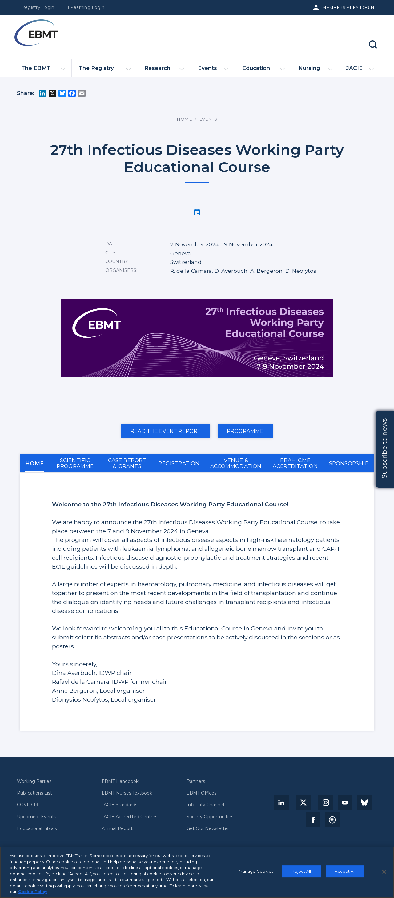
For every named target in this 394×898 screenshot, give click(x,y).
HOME (34, 463)
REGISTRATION (178, 463)
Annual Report (117, 828)
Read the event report (166, 431)
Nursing (315, 71)
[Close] (384, 872)
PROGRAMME (245, 431)
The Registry (105, 71)
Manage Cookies (256, 871)
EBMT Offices (201, 793)
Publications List (34, 793)
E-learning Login (86, 7)
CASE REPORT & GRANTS (127, 463)
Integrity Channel (205, 804)
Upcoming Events (36, 816)
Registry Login (38, 7)
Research (164, 71)
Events (213, 71)
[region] (197, 872)
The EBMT (43, 71)
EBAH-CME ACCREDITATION (295, 463)
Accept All (345, 871)
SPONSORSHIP (349, 463)
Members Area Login (348, 7)
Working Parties (34, 781)
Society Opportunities (210, 816)
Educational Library (37, 828)
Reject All (301, 871)
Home (184, 119)
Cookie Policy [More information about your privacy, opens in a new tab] (32, 891)
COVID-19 (27, 804)
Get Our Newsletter (208, 828)
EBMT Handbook (120, 781)
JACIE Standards (119, 804)
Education (263, 71)
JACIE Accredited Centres (129, 816)
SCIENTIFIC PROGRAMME (75, 463)
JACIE (360, 70)
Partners (196, 781)
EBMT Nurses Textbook (127, 793)
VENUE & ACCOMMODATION (236, 463)
